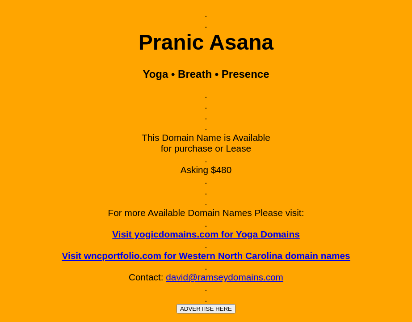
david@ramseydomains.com (224, 277)
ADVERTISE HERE (206, 308)
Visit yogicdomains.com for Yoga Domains (206, 234)
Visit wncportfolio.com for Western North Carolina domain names (206, 255)
